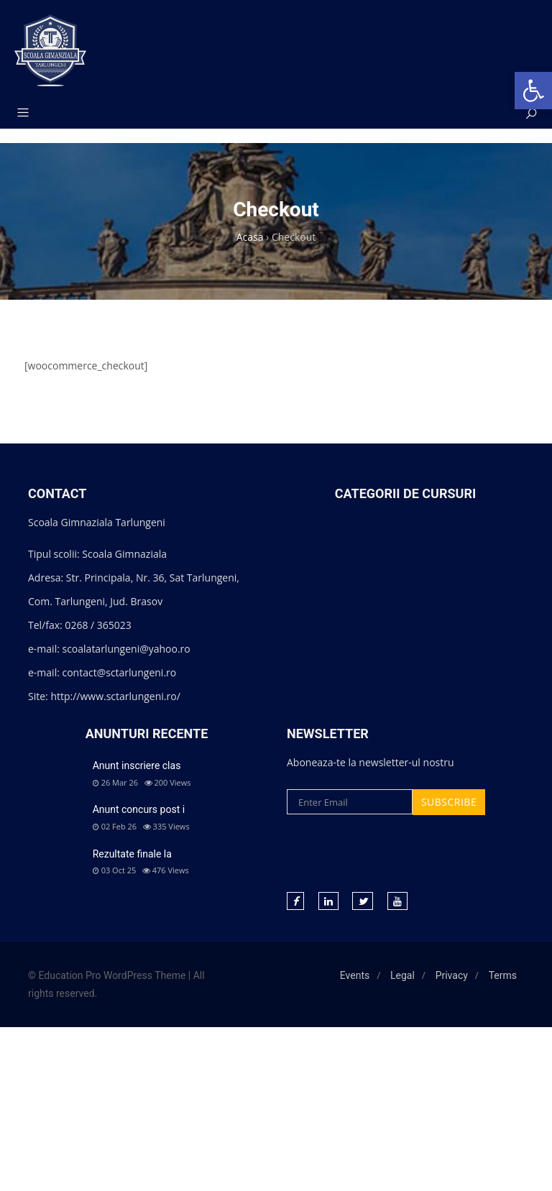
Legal (402, 975)
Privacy (452, 975)
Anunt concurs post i (139, 809)
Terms (503, 975)
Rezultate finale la (132, 854)
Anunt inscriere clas (137, 765)
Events (354, 975)
